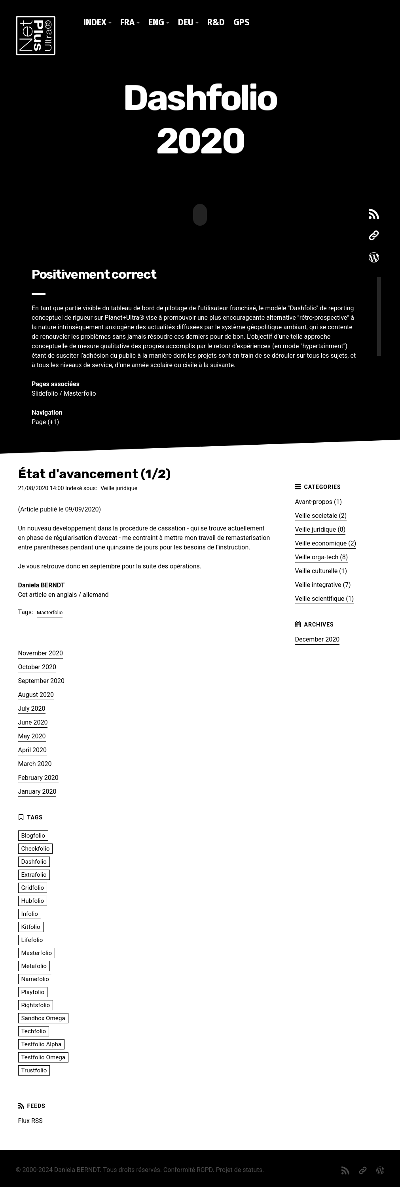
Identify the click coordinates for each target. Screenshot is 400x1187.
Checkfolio (35, 847)
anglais (67, 593)
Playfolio (33, 991)
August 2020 (36, 694)
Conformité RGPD (188, 1169)
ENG (156, 22)
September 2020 (41, 680)
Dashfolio (34, 860)
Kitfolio (30, 926)
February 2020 (38, 777)
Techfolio (33, 1030)
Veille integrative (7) (323, 584)
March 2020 (35, 763)
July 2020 (31, 707)
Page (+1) (45, 421)
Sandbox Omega (43, 1017)
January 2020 (37, 790)
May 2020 (32, 735)
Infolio (29, 913)
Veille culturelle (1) (321, 570)
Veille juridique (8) (320, 528)
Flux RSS (30, 1120)
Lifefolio (32, 939)
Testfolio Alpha (41, 1043)
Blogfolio (33, 834)
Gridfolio (32, 887)
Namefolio (35, 978)
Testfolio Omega (43, 1056)
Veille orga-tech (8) (321, 556)
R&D (216, 22)
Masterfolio (80, 392)
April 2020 (32, 749)
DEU (185, 22)
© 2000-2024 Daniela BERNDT (58, 1169)
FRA (127, 22)
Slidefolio (45, 392)
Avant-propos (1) (318, 501)
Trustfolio (34, 1069)
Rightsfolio (35, 1004)
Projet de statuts (239, 1169)
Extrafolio (34, 874)
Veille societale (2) (321, 515)
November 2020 (40, 652)
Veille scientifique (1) (324, 598)
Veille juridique (118, 487)
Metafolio (34, 965)
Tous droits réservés (131, 1169)
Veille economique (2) (325, 542)
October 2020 (37, 666)
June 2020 (33, 721)
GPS (241, 22)
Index (94, 22)
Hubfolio (32, 900)
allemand (96, 593)
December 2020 (317, 638)
